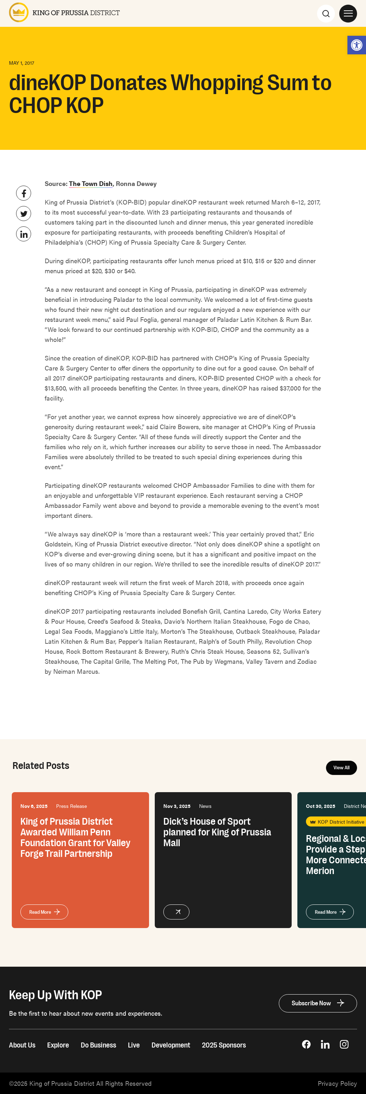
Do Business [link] (98, 1045)
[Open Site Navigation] (348, 13)
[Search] (326, 13)
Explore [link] (58, 1045)
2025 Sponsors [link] (224, 1045)
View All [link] (341, 767)
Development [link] (171, 1045)
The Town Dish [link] (91, 183)
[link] (356, 45)
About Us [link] (22, 1045)
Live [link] (134, 1045)
